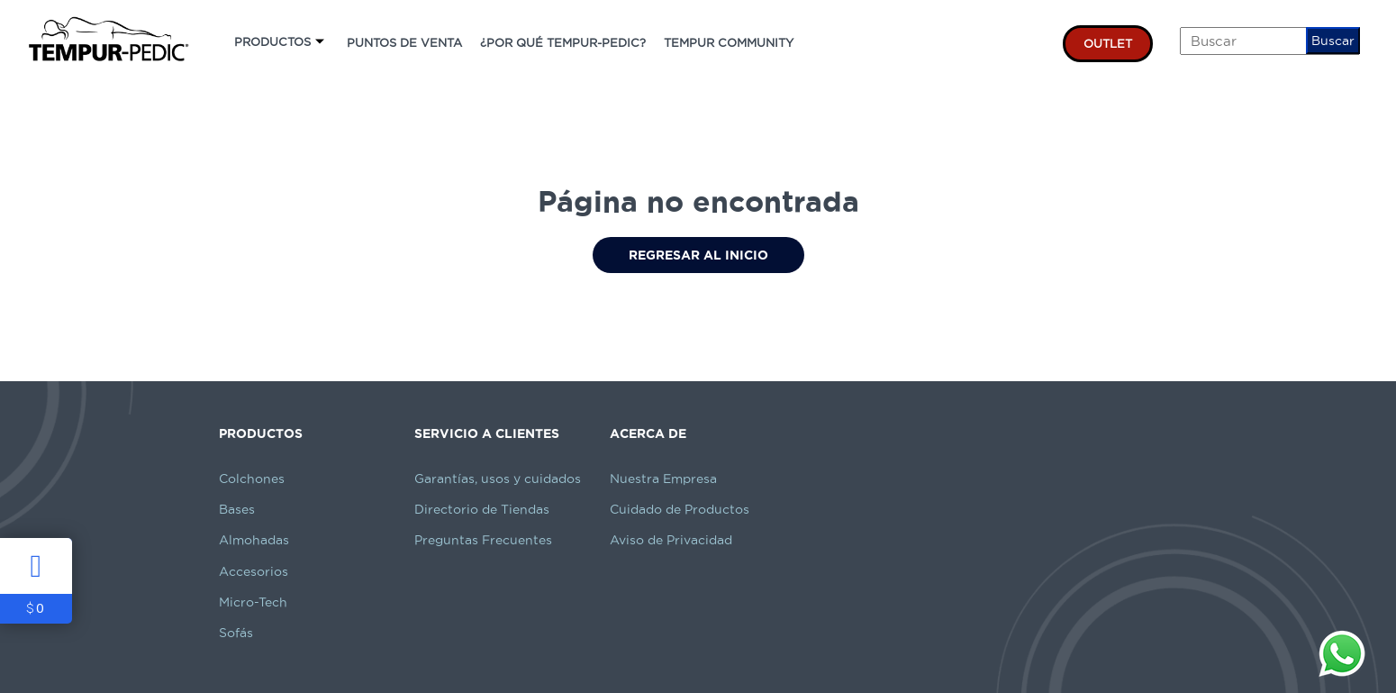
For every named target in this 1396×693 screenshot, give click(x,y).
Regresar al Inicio (698, 255)
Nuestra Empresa (663, 478)
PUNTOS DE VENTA (404, 42)
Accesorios (253, 571)
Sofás (236, 632)
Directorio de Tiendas (481, 509)
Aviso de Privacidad (671, 540)
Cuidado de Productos (679, 509)
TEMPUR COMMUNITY (728, 42)
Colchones (252, 478)
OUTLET (1107, 43)
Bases (237, 509)
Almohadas (254, 540)
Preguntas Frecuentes (483, 540)
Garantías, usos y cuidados (497, 478)
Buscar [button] (1333, 40)
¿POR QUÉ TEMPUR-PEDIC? (563, 42)
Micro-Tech (253, 602)
